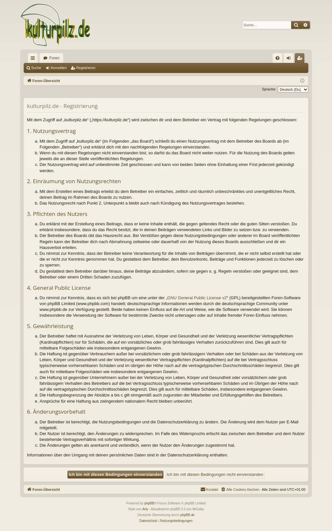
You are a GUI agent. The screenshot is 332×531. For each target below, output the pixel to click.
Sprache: (269, 89)
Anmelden (59, 68)
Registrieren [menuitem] (301, 59)
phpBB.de (187, 515)
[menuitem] (277, 58)
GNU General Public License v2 (197, 297)
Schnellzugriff (34, 59)
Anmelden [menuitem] (290, 59)
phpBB (149, 503)
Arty (145, 509)
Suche (36, 68)
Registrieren (85, 68)
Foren (54, 58)
